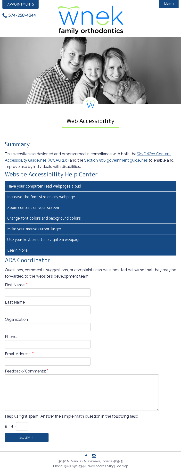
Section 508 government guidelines (116, 160)
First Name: (15, 285)
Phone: (11, 336)
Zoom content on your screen (33, 207)
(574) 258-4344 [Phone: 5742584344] (75, 466)
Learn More (17, 250)
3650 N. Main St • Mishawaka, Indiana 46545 (90, 461)
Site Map (122, 466)
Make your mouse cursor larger (34, 228)
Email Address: (18, 354)
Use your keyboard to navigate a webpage (44, 239)
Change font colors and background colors (44, 218)
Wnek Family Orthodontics (90, 19)
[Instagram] (94, 456)
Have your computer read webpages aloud (44, 186)
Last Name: (15, 302)
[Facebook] (86, 456)
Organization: (17, 319)
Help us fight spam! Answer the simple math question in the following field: (71, 416)
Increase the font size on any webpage (41, 196)
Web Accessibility (101, 466)
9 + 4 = (10, 425)
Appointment (20, 4)
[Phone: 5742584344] (19, 15)
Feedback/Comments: (25, 371)
